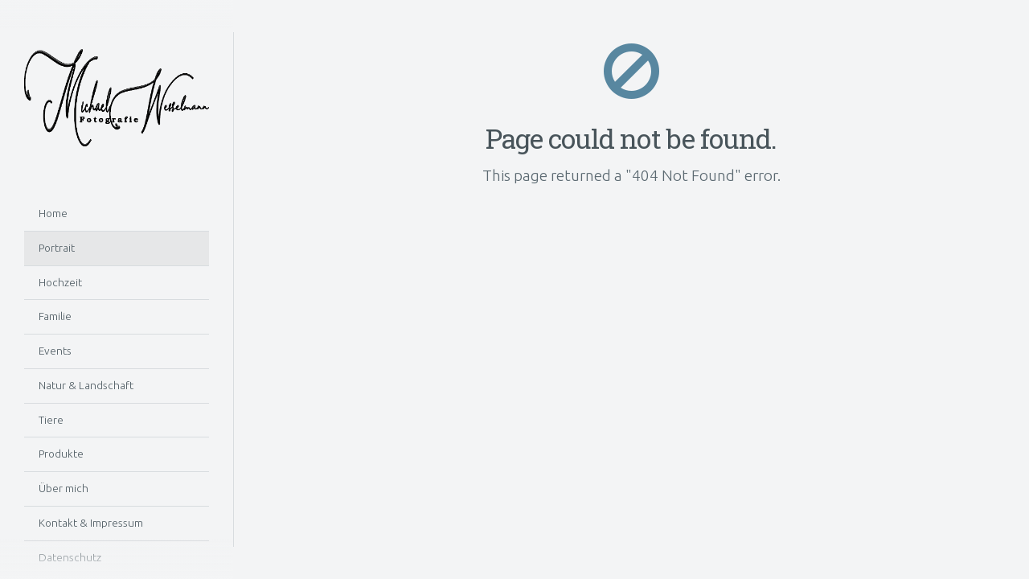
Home (53, 213)
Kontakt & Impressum (91, 522)
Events (55, 350)
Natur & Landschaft (86, 385)
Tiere (51, 419)
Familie (55, 316)
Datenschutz (70, 557)
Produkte (61, 453)
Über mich (63, 488)
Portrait (57, 247)
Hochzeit (60, 282)
